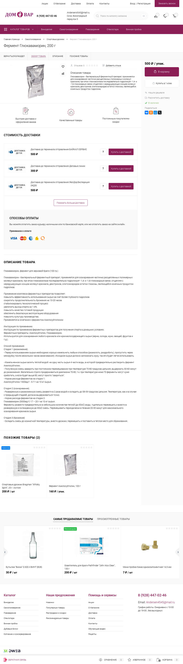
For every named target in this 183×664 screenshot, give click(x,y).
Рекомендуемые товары (57, 618)
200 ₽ (23, 493)
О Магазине (59, 3)
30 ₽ (11, 572)
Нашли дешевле (154, 92)
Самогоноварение (12, 607)
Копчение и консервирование (17, 634)
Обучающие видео (96, 629)
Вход (132, 3)
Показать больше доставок (71, 203)
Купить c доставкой (121, 152)
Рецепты (92, 634)
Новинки (50, 602)
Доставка (76, 3)
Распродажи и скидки (56, 613)
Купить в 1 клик (162, 83)
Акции (45, 3)
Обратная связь (15, 660)
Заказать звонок (167, 3)
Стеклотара (9, 618)
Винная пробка (10, 623)
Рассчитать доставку (157, 98)
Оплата (90, 3)
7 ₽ (128, 572)
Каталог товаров (19, 29)
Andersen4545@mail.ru (160, 602)
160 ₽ (70, 493)
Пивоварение (10, 613)
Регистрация (143, 3)
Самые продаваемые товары (73, 519)
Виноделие (9, 602)
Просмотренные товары (113, 519)
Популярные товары (55, 607)
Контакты (104, 3)
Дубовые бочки (11, 629)
